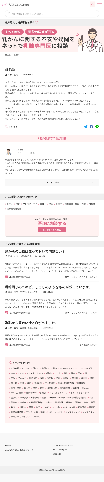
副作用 (43, 393)
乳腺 (84, 204)
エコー (43, 204)
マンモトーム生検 (35, 373)
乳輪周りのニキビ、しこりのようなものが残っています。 (48, 287)
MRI (13, 373)
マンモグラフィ (30, 204)
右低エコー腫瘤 (72, 204)
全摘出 (49, 402)
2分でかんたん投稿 (52, 230)
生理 (38, 407)
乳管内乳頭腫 (17, 412)
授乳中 (23, 407)
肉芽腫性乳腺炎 (14, 209)
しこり (58, 373)
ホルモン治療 (17, 393)
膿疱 (35, 388)
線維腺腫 (24, 397)
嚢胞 (42, 388)
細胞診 (49, 373)
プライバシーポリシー (63, 445)
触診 (93, 402)
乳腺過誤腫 (65, 388)
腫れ (66, 373)
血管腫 (62, 397)
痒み (80, 373)
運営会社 (57, 454)
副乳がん (46, 368)
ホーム (7, 55)
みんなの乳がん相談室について (19, 450)
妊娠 (86, 402)
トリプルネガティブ (58, 393)
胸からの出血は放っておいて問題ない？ (35, 251)
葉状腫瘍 (35, 397)
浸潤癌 (78, 402)
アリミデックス (18, 417)
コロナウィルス (55, 412)
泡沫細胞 (38, 383)
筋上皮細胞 (50, 383)
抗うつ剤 (56, 407)
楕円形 (14, 383)
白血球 (76, 388)
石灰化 (66, 378)
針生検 (21, 373)
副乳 (43, 412)
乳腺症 (59, 204)
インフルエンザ (72, 412)
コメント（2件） (52, 182)
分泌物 (50, 378)
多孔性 (84, 378)
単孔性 (75, 378)
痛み (51, 204)
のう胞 (27, 388)
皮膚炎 (23, 402)
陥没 (87, 373)
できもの (22, 378)
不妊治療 (82, 407)
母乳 (31, 407)
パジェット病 (69, 407)
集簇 (22, 383)
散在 (29, 383)
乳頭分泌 (33, 378)
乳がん (10, 204)
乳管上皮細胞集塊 (66, 383)
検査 (18, 204)
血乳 (42, 378)
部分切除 (59, 402)
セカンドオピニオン (79, 393)
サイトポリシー (60, 450)
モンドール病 (32, 412)
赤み (13, 378)
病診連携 (15, 368)
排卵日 (92, 407)
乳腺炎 (92, 204)
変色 (58, 378)
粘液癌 (69, 402)
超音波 (89, 368)
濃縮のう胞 (52, 388)
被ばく (14, 407)
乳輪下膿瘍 (16, 388)
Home (8, 445)
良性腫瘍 (81, 383)
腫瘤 (92, 378)
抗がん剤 (86, 388)
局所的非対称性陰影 (77, 397)
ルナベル (26, 368)
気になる (13, 126)
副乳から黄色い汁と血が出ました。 (31, 323)
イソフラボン (88, 412)
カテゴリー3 (31, 393)
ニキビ (46, 407)
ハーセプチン (34, 417)
